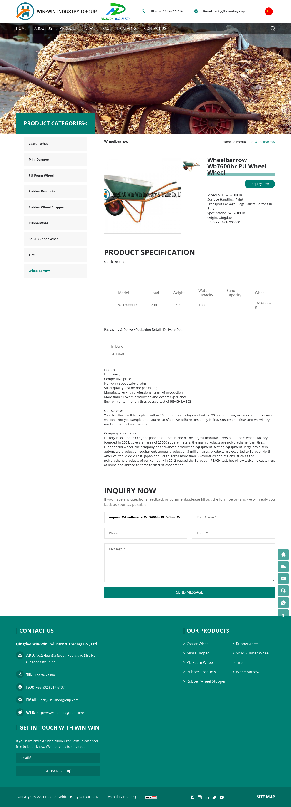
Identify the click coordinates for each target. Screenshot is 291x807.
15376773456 (173, 11)
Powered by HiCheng (120, 797)
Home (227, 142)
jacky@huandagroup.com (233, 11)
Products (242, 142)
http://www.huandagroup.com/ (60, 713)
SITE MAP (266, 797)
